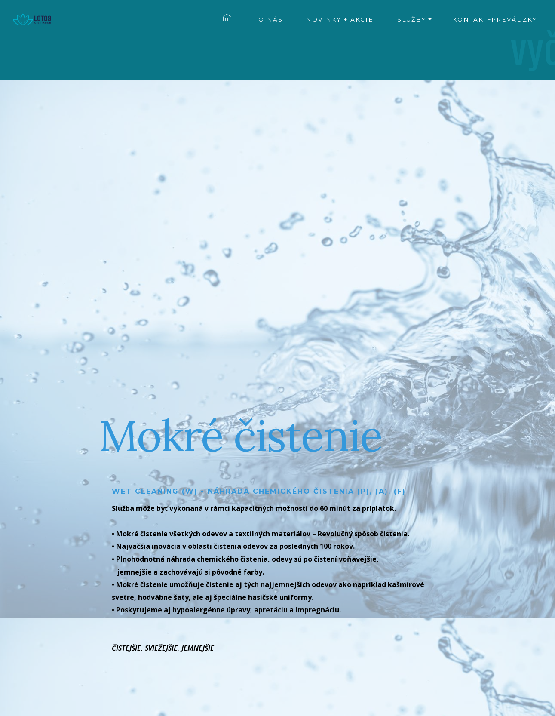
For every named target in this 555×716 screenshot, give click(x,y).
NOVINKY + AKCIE (340, 19)
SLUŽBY (411, 19)
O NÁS (270, 19)
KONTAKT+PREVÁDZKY (495, 19)
